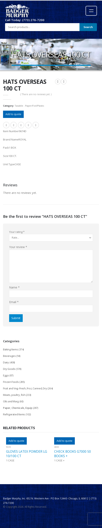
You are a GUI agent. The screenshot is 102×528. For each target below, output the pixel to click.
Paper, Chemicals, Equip (17, 408)
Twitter (13, 125)
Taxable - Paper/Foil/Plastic (29, 105)
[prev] (58, 81)
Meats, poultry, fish (14, 395)
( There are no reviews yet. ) (36, 94)
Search (88, 27)
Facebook (6, 125)
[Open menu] (91, 11)
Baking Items (10, 349)
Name (14, 287)
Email (35, 125)
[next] (64, 81)
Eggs (6, 375)
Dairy (6, 362)
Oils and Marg (11, 401)
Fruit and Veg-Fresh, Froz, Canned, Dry (25, 388)
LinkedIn (21, 125)
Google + (28, 125)
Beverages (9, 356)
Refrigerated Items (14, 414)
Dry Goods (9, 369)
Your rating (17, 232)
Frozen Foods (11, 382)
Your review (18, 247)
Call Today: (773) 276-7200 (24, 20)
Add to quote (13, 114)
